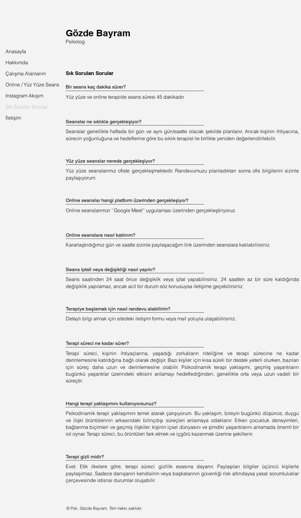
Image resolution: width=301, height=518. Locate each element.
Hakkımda (17, 62)
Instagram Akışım (19, 96)
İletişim (13, 118)
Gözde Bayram (98, 32)
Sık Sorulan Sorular (19, 107)
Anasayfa (16, 51)
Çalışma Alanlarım (19, 73)
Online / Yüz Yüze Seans (19, 84)
